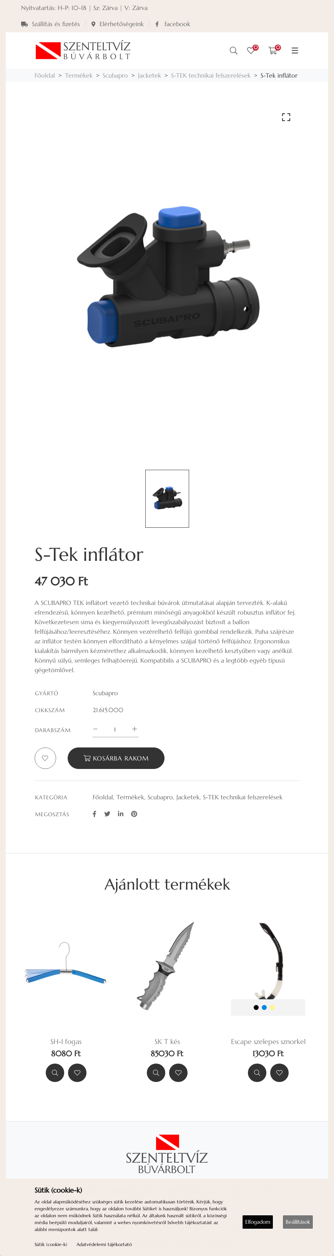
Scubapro (115, 75)
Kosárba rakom (116, 758)
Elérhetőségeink (117, 24)
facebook (172, 24)
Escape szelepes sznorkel (268, 1041)
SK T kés (167, 1041)
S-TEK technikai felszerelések (211, 75)
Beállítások (298, 1221)
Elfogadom (257, 1221)
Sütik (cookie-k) (51, 1244)
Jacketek (149, 75)
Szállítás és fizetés (50, 24)
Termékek (79, 75)
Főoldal (45, 75)
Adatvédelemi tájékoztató (104, 1244)
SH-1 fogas (65, 1041)
